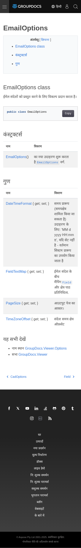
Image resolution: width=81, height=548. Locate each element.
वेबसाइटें (39, 509)
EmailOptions (16, 157)
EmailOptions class (30, 46)
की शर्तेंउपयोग (42, 541)
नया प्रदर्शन (39, 448)
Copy (68, 113)
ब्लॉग (39, 502)
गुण (17, 64)
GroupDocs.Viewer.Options (46, 348)
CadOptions (16, 376)
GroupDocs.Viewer (32, 354)
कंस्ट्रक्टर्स (21, 55)
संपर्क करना (54, 541)
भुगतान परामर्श (39, 495)
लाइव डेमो (39, 468)
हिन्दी (56, 6)
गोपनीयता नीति (28, 541)
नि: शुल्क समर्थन (39, 475)
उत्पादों (39, 441)
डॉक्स (40, 461)
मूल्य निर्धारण (39, 455)
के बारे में (39, 515)
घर (39, 434)
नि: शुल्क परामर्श (39, 482)
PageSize (13, 303)
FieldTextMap (16, 271)
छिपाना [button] (45, 39)
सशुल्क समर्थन (40, 488)
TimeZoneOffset (18, 319)
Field (69, 376)
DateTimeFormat (19, 203)
